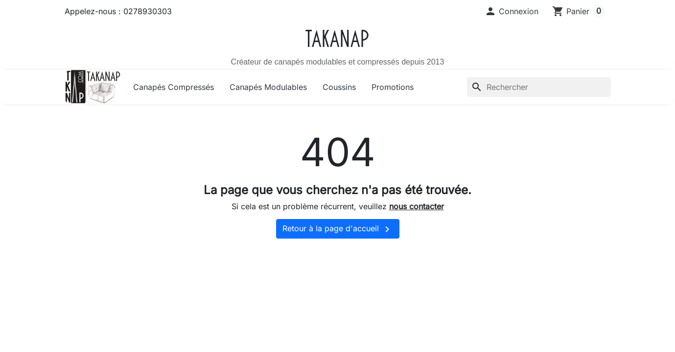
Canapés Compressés (173, 87)
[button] (511, 11)
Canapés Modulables (268, 87)
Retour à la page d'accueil (337, 229)
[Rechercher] (539, 87)
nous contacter (416, 206)
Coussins (339, 87)
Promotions (393, 87)
